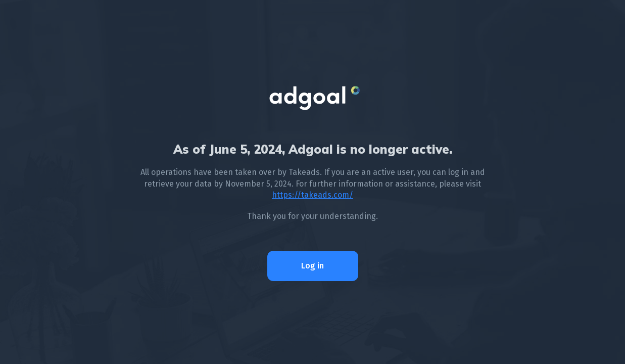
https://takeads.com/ (312, 195)
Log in (312, 265)
